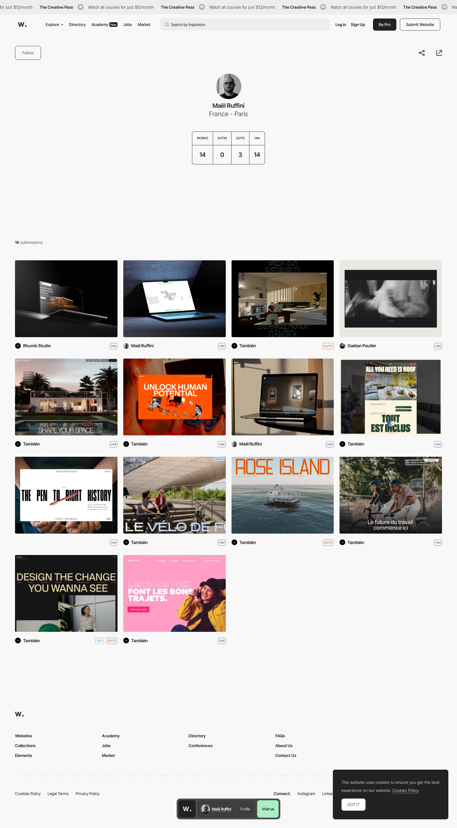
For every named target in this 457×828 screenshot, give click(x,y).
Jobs (127, 24)
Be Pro (385, 24)
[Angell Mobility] (391, 495)
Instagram (306, 793)
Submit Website (420, 24)
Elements (23, 755)
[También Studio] (66, 593)
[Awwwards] (22, 24)
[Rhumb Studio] (66, 298)
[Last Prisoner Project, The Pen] (66, 495)
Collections (25, 745)
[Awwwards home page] (187, 809)
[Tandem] (174, 495)
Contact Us (285, 755)
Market (144, 24)
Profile (245, 809)
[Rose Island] (283, 495)
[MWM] (174, 397)
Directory (77, 24)
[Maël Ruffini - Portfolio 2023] (283, 397)
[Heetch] (174, 593)
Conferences (200, 745)
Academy (104, 24)
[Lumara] (66, 397)
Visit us (268, 809)
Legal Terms (58, 793)
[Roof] (391, 397)
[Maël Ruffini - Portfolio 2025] (174, 298)
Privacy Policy (88, 793)
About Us (283, 745)
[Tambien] (283, 298)
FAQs (280, 735)
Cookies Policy (28, 793)
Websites (23, 735)
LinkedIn (329, 793)
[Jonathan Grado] (391, 298)
